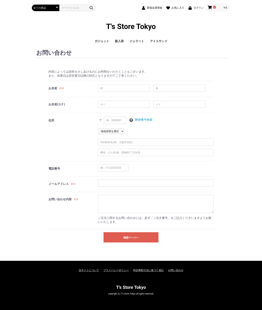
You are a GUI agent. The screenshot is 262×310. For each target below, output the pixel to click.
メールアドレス (58, 184)
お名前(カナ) (56, 104)
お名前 (52, 88)
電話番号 (54, 168)
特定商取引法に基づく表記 (148, 270)
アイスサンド (158, 41)
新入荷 (119, 41)
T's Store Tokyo (131, 26)
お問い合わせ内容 (60, 199)
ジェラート (137, 41)
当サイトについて (89, 270)
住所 (51, 120)
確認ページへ (131, 237)
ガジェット (102, 41)
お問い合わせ (175, 270)
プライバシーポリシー (116, 270)
